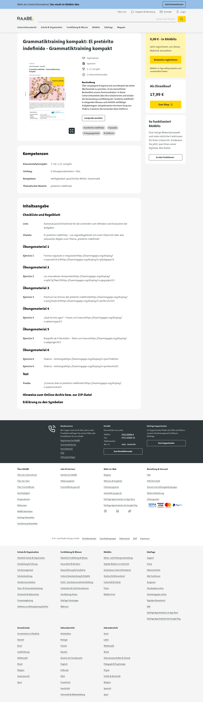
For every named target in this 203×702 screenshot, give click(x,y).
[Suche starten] (182, 19)
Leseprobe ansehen (93, 118)
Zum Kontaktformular (123, 451)
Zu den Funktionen (165, 157)
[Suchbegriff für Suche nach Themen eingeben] (107, 19)
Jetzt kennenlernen (174, 4)
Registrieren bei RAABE (70, 440)
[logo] (25, 19)
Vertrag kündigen (68, 457)
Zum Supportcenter (166, 443)
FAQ (62, 453)
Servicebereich (67, 448)
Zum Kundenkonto (68, 444)
